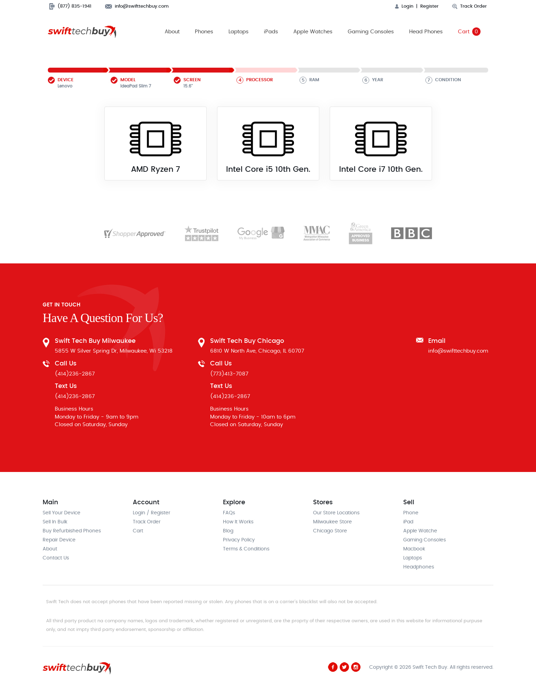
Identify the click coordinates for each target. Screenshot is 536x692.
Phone (410, 513)
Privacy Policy (239, 540)
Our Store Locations (336, 513)
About (172, 31)
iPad (408, 522)
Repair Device (59, 540)
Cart (469, 32)
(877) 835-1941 (70, 6)
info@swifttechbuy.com (137, 6)
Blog (228, 531)
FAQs (229, 513)
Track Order (469, 6)
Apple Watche (420, 531)
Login (404, 6)
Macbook (414, 549)
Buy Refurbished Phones (72, 531)
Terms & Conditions (246, 549)
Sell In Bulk (55, 522)
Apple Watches (312, 31)
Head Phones (426, 31)
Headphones (418, 567)
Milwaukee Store (332, 522)
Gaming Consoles (371, 31)
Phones (204, 31)
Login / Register (151, 513)
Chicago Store (330, 531)
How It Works (238, 522)
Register (429, 6)
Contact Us (56, 558)
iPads (271, 31)
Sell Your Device (61, 513)
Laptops (238, 31)
